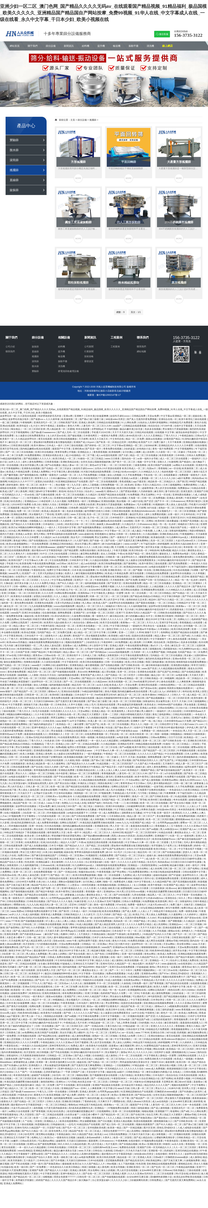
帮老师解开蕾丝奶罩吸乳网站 (67, 835)
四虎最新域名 (177, 609)
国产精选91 (185, 462)
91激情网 (173, 462)
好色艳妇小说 (144, 448)
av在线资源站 (49, 557)
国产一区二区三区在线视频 (19, 452)
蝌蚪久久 (95, 868)
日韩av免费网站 (158, 737)
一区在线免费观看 (39, 544)
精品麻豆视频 (177, 865)
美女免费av (67, 868)
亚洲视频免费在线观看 (153, 589)
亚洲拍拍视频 (108, 501)
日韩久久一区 (179, 694)
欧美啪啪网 (115, 452)
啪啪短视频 (82, 1075)
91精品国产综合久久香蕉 (40, 1157)
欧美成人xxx (101, 1134)
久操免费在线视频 (81, 616)
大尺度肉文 (84, 934)
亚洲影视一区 (25, 1068)
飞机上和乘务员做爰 (145, 809)
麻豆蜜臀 (79, 724)
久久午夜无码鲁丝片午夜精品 (85, 767)
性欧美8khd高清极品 (161, 950)
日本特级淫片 (117, 517)
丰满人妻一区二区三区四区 (102, 721)
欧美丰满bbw (38, 445)
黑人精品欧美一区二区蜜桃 (60, 429)
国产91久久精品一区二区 (70, 583)
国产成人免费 (129, 911)
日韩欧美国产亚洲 (67, 422)
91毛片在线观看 (40, 711)
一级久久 (51, 527)
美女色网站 (94, 1170)
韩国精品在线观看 (57, 678)
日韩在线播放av (91, 619)
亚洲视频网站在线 (137, 990)
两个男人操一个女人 (32, 1016)
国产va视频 (125, 747)
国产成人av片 (75, 488)
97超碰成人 (66, 963)
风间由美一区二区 (123, 921)
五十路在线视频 (12, 996)
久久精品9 (91, 494)
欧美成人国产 (7, 491)
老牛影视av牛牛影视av (144, 629)
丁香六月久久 (171, 435)
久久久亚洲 (90, 888)
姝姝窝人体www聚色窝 (109, 524)
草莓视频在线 (31, 589)
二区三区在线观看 (164, 1173)
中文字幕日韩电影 (171, 596)
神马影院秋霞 (155, 996)
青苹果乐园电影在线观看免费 (62, 534)
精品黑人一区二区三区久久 (90, 606)
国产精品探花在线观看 (78, 786)
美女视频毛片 (164, 511)
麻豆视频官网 (57, 849)
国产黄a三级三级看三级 (91, 419)
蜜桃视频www (183, 819)
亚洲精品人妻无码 (104, 776)
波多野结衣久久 (129, 557)
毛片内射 (60, 589)
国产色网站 (194, 868)
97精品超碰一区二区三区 (102, 1022)
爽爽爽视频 (94, 671)
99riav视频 (39, 908)
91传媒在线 (95, 911)
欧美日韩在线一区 (138, 550)
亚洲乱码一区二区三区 (29, 557)
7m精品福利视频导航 (11, 458)
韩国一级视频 (162, 734)
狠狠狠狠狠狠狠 (95, 658)
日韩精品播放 (13, 478)
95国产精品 (140, 921)
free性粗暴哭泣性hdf (144, 681)
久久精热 (69, 760)
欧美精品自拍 (132, 947)
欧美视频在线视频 (73, 757)
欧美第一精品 (115, 1127)
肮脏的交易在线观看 (142, 635)
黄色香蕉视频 (100, 452)
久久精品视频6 (151, 534)
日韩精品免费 (139, 416)
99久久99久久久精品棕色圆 (72, 1144)
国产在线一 (111, 540)
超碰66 (162, 688)
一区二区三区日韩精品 (160, 593)
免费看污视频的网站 (145, 970)
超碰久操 (56, 688)
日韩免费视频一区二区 (112, 484)
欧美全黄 (36, 757)
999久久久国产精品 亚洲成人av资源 (138, 707)
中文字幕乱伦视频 (123, 809)
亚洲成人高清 (144, 1157)
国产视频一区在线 (142, 570)
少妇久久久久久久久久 (196, 599)
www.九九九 (122, 822)
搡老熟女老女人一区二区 (187, 832)
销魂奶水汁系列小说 (188, 524)
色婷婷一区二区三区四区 (121, 858)
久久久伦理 (48, 593)
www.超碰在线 (86, 534)
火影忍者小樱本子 (15, 937)
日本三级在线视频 (73, 445)
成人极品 (137, 530)
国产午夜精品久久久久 (57, 1154)
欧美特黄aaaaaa (47, 547)
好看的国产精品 (172, 439)
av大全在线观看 (61, 537)
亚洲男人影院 (62, 514)
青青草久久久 (42, 478)
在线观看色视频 (198, 983)
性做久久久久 (84, 547)
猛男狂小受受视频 (76, 747)
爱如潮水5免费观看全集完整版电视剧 (53, 442)
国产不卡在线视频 (65, 1085)
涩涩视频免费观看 (114, 1160)
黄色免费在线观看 (24, 603)
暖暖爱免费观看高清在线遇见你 (155, 557)
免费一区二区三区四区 (29, 511)
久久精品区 (190, 921)
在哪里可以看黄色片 (109, 1006)
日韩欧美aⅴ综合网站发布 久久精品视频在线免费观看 (73, 796)
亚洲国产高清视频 (189, 521)
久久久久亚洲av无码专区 (188, 1003)
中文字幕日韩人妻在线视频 (66, 471)
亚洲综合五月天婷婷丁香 (86, 963)
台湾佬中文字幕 (177, 986)
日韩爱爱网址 (113, 953)
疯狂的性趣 (93, 1098)
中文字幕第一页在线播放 (190, 894)
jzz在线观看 (12, 629)
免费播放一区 (148, 730)
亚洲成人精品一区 (101, 711)
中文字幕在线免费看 (88, 1016)
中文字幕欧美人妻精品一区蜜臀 (107, 593)
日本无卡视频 (56, 845)
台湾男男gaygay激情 (168, 822)
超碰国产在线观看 (66, 547)
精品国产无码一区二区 (92, 507)
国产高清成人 (59, 658)
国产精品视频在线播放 (175, 996)
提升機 (101, 45)
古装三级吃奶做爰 (165, 1009)
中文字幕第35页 (70, 662)
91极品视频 (47, 668)
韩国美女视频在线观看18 (180, 688)
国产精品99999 (86, 967)
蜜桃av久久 (113, 491)
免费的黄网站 (190, 484)
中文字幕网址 (29, 816)
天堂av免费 (153, 416)
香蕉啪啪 (163, 468)
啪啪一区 (108, 881)
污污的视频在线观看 (47, 944)
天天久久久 (152, 622)
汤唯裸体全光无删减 (86, 809)
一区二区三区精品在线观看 (191, 685)
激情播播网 (89, 983)
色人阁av (87, 603)
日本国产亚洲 (23, 652)
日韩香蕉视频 (52, 462)
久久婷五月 (90, 914)
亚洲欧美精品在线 (69, 462)
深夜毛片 (129, 957)
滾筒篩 (14, 160)
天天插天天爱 (196, 675)
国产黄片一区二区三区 (124, 462)
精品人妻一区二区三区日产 (190, 763)
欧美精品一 (194, 639)
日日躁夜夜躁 (158, 888)
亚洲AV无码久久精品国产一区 (141, 612)
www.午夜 (72, 940)
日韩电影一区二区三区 (121, 1081)
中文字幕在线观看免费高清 (135, 655)
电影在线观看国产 (46, 530)
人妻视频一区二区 (148, 478)
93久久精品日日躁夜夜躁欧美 (120, 639)
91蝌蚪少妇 (49, 665)
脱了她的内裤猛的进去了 (42, 724)
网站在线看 (159, 1049)
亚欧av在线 (59, 940)
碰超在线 (29, 616)
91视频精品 (37, 744)
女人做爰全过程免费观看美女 (31, 435)
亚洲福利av (110, 891)
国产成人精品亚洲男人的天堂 (110, 924)
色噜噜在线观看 (32, 662)
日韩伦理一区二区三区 (89, 1177)
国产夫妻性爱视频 (140, 537)
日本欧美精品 (179, 1016)
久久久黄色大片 (17, 553)
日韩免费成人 (156, 1180)
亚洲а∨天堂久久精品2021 (148, 484)
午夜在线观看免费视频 (44, 563)
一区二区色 (103, 625)
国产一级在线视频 (126, 868)
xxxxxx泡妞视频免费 (64, 606)
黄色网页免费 (16, 589)
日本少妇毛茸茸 (26, 1134)
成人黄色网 (65, 635)
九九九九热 (32, 904)
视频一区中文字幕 (146, 462)
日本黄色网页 (90, 435)
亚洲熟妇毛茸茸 (126, 744)
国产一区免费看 (38, 1167)
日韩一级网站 (20, 586)
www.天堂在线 (78, 514)
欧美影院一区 (18, 990)
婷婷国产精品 (43, 1180)
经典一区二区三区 (99, 596)
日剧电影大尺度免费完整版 (25, 668)
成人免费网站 (81, 645)
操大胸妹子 (199, 462)
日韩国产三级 (85, 904)
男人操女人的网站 (58, 953)
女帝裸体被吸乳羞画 (142, 986)
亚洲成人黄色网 (87, 422)
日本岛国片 (82, 1003)
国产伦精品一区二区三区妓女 (57, 468)
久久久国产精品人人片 (93, 1163)
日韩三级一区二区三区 (175, 868)
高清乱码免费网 (145, 835)
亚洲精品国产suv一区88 (73, 1088)
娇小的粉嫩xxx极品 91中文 (140, 616)
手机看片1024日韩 (101, 432)
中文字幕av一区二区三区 (118, 530)
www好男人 (15, 573)
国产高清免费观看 (178, 563)
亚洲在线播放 (47, 589)
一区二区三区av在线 (167, 970)
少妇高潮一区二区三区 (34, 812)
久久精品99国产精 (134, 547)
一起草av (199, 688)
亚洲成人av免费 (127, 1035)
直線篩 (14, 180)
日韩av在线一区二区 (55, 655)
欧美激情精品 (24, 648)
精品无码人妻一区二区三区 (54, 904)
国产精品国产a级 (141, 1019)
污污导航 (142, 793)
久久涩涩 (12, 1068)
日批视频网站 (124, 1065)
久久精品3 (6, 1154)
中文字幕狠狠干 (158, 639)
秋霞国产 (5, 668)
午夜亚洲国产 (192, 498)
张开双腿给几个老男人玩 (40, 498)
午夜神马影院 (48, 625)
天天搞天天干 (25, 793)
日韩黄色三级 (141, 950)
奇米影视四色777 (93, 478)
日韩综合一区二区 (52, 780)
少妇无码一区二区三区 (77, 849)
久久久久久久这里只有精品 (132, 862)
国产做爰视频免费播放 (90, 527)
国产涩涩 (149, 501)
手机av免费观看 (120, 514)
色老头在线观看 (46, 1039)
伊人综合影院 (175, 711)
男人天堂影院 (27, 1114)
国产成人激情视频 (151, 780)
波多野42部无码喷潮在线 (162, 606)
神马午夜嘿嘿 (173, 908)
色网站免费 (35, 1006)
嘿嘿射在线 (20, 904)
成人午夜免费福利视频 (184, 816)
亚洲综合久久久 (14, 707)
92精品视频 (87, 1039)
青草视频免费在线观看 (45, 770)
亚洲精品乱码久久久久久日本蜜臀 (176, 445)
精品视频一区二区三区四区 (95, 1049)
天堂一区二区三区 (74, 734)
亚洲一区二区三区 (113, 566)
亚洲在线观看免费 (132, 583)
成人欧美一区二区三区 (157, 858)
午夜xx (121, 553)
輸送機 (116, 45)
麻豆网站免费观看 (89, 553)
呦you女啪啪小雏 (52, 967)
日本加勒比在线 (117, 816)
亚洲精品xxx (31, 501)
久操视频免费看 (192, 1160)
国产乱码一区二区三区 (32, 947)
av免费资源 (82, 740)
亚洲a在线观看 (8, 425)
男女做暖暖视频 (88, 1121)
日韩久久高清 (72, 586)
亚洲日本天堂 (29, 547)
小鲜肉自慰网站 (167, 685)
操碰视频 (23, 675)
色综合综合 (154, 425)
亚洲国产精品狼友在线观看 (112, 494)
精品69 (152, 599)
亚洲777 (120, 612)
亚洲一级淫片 (164, 812)
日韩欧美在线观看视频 (170, 612)
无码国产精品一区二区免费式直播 (54, 632)
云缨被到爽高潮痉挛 (164, 1137)
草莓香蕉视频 (105, 809)
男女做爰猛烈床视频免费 (130, 704)
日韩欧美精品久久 (72, 914)
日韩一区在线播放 (114, 662)
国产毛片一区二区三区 (185, 934)
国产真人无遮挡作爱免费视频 (142, 419)
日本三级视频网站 (172, 484)
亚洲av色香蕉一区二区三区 (186, 658)
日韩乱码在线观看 (144, 432)
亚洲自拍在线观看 (70, 691)
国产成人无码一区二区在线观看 (73, 432)
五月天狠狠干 (56, 586)
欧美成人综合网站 (65, 809)
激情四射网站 (48, 1081)
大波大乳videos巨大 (185, 540)
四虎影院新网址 (149, 865)
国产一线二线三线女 (152, 721)
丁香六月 (14, 639)
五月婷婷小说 (75, 478)
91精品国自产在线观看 (89, 1124)
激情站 (187, 717)
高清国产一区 (29, 573)
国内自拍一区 (129, 458)
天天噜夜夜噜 (117, 580)
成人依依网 (149, 452)
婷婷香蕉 (198, 1101)
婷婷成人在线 (29, 566)
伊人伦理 (17, 698)
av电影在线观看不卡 (159, 566)
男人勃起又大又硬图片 (89, 714)
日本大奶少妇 (175, 625)
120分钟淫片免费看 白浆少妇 (26, 504)
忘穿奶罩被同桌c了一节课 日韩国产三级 (64, 1072)
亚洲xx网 (68, 416)
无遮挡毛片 (136, 527)
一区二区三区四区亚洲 (34, 429)
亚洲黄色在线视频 (31, 468)
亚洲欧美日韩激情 (164, 616)
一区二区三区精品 (56, 488)
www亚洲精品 (25, 1150)
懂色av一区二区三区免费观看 (85, 773)
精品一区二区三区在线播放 (144, 455)
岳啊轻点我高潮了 (20, 622)
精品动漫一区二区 (65, 625)
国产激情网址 (131, 563)
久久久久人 (126, 629)
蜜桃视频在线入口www (184, 1052)
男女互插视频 (23, 747)
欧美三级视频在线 (94, 639)
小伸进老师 (45, 501)
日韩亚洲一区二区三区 (36, 694)
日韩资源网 (6, 540)
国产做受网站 (13, 927)
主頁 (72, 120)
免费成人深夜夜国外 (108, 655)
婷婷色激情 (12, 484)
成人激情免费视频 (161, 993)
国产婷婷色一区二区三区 (98, 445)
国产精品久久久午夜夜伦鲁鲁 (26, 524)
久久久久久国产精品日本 (178, 586)
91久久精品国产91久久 (147, 957)
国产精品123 (89, 678)
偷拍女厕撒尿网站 (13, 662)
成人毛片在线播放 (115, 789)
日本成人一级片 (55, 445)
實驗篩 (14, 140)
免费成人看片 (78, 1045)
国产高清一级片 (93, 448)
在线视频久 (109, 527)
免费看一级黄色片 (49, 475)
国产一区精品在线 (67, 871)
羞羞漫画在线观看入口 (36, 734)
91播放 (116, 589)
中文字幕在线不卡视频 (190, 849)
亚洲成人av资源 (129, 478)
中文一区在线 (164, 494)
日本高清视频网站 (139, 737)
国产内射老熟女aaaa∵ (86, 498)
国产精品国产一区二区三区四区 (30, 691)
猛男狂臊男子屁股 (194, 767)
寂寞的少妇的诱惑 (44, 481)
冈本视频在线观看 (56, 812)
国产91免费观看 (9, 980)
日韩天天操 (48, 747)
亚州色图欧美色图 (96, 1127)
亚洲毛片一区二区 (83, 580)
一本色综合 (176, 730)
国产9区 (25, 927)
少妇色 (60, 524)
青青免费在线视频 (112, 448)
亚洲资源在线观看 (190, 878)
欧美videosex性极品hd (99, 931)
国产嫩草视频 (11, 475)
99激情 (166, 1144)
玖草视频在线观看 (186, 750)
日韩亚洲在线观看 (20, 445)
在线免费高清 (32, 842)
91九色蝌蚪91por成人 (177, 537)
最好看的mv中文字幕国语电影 (47, 550)
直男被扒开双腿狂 (25, 1180)
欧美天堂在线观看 (109, 622)
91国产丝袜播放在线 (48, 566)
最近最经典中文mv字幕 (46, 950)
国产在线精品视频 (110, 665)
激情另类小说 (97, 1003)
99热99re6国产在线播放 (170, 704)
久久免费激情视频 (141, 786)
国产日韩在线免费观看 (83, 816)
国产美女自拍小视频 (65, 783)
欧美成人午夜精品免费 (18, 471)
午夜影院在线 (38, 570)
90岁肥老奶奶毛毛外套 (50, 416)
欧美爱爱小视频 (182, 1078)
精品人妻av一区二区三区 (75, 465)
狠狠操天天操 (31, 704)
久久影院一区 (163, 452)
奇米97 (37, 1068)
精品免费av (13, 619)
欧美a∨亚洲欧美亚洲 (123, 1095)
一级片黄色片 (38, 996)
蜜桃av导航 (172, 940)
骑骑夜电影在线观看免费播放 (191, 662)
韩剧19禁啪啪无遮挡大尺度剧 (135, 714)
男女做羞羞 (190, 704)
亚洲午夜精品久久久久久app (46, 727)
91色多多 (49, 740)
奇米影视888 (54, 839)
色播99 (64, 934)
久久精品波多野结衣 (26, 439)
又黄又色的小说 (113, 1026)
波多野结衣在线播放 (181, 573)
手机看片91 (12, 563)
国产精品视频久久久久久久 (37, 458)
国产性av (27, 950)
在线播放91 (6, 904)
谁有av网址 (150, 953)
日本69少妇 (43, 1160)
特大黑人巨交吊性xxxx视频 (113, 498)
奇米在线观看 (83, 429)
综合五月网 (152, 1114)
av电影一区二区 (68, 475)
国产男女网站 (119, 871)
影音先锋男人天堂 (46, 970)
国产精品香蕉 (64, 576)
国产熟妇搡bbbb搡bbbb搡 (96, 835)
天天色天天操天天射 (136, 1150)
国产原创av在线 (149, 688)
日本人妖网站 (192, 753)
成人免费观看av (111, 812)
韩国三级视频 (89, 1167)
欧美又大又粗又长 (99, 439)
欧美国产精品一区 (135, 553)
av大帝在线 (12, 917)
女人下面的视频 (126, 1163)
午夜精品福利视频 (185, 1167)
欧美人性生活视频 (134, 662)
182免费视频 (121, 642)
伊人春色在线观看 (177, 639)
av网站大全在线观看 (184, 465)
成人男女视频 (124, 760)
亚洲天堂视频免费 (79, 596)
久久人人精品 (61, 596)
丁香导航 (142, 799)
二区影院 (195, 744)
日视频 (102, 475)
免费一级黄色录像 (94, 727)
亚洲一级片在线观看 (132, 953)
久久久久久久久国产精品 (151, 753)
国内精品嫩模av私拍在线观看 (35, 448)
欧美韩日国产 (16, 560)
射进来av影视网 (49, 789)
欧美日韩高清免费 (180, 629)
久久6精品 (95, 849)
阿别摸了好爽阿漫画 (52, 757)
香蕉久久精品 (193, 1026)
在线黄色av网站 (132, 980)
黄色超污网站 (20, 540)
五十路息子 (30, 1160)
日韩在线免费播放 (16, 901)
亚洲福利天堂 (153, 576)
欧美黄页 (137, 898)
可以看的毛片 (139, 996)
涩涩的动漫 (142, 586)
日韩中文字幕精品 (34, 858)
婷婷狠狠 (169, 786)
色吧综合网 (123, 721)
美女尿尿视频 (25, 685)
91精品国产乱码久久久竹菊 (157, 934)
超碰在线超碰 (196, 799)
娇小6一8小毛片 (114, 852)
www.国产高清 (149, 668)
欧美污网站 (69, 924)
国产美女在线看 (77, 953)
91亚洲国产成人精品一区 (143, 822)
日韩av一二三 (18, 498)
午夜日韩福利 (54, 652)
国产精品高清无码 (135, 1160)
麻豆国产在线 (52, 934)
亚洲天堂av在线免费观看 (122, 967)
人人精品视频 (157, 586)
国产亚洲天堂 (114, 583)
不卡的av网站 (133, 780)
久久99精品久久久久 (149, 471)
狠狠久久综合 (50, 504)
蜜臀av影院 (197, 747)
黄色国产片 (79, 635)
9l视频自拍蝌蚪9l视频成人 (31, 527)
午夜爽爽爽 (170, 793)
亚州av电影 (26, 619)
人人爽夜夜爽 (184, 681)
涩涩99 (185, 576)
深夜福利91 (149, 701)
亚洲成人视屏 (117, 645)
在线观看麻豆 (171, 475)
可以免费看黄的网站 (138, 871)
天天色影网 (14, 940)
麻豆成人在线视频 (74, 829)
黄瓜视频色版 (109, 488)
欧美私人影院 (200, 691)
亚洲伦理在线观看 (148, 685)
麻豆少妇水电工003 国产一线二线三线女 (73, 806)
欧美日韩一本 (184, 1062)
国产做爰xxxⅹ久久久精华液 (45, 419)
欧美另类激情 (42, 616)
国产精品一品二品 (122, 914)
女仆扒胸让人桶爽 (131, 452)
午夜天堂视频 (121, 550)
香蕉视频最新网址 (180, 1029)
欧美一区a (14, 849)
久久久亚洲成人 (64, 639)
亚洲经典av (78, 448)
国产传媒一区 (97, 540)
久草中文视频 (75, 704)
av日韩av (62, 563)
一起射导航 (157, 786)
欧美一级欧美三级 (63, 1157)
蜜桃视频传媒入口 (163, 1121)
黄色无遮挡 (152, 553)
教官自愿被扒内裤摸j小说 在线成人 (164, 1072)
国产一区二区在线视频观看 (104, 481)
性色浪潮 (30, 862)
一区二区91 (133, 993)
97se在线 (11, 655)
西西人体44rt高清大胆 (130, 435)
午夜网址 (64, 789)
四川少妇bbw (189, 990)
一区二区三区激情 (119, 596)
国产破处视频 (75, 435)
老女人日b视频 (108, 553)
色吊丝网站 (143, 868)
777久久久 (36, 983)
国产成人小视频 (109, 707)
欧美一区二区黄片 (83, 776)
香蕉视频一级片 (94, 891)
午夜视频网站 (187, 534)
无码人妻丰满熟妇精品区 (160, 783)
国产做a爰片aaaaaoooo (43, 432)
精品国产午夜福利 (116, 934)
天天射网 (84, 439)
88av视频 (140, 937)
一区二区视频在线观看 (133, 1016)
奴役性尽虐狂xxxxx (120, 416)
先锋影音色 (135, 534)
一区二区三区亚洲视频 (184, 511)
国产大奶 (124, 455)
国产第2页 (182, 481)
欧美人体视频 (27, 753)
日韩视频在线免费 (80, 1078)
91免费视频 (133, 494)
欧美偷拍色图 (52, 521)
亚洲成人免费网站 (41, 471)
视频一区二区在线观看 (109, 875)
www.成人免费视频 (156, 1068)
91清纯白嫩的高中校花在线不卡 (174, 560)
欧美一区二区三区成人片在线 (44, 1088)
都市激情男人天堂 (56, 832)
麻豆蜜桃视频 (92, 665)
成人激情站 (118, 960)
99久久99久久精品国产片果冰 (93, 996)
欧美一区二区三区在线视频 (70, 494)
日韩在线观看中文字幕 (194, 871)
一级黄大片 (194, 527)
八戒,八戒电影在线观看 (189, 1127)
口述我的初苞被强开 (162, 1019)
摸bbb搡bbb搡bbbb (122, 878)
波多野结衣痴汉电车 (19, 419)
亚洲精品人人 (99, 858)
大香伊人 (107, 1137)
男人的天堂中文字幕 (114, 599)
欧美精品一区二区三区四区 (25, 580)
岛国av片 (152, 468)
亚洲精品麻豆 (43, 862)
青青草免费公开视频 (65, 452)
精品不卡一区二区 (41, 999)
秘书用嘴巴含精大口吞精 (97, 511)
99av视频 (49, 809)
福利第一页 (7, 603)
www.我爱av (17, 911)
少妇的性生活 (93, 642)
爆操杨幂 (66, 1163)
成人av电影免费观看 (85, 1157)
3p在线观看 (43, 717)
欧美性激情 (197, 698)
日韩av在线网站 (166, 707)
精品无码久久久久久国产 (157, 1085)
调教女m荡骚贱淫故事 (70, 881)
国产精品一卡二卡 (57, 799)
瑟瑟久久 (188, 852)
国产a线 (186, 635)
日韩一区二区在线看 (19, 757)
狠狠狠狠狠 (139, 717)
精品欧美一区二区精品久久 (162, 481)
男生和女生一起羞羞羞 (155, 625)
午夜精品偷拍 (186, 435)
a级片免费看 (184, 478)
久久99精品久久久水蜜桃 (179, 589)
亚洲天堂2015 (177, 517)
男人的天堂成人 (16, 786)
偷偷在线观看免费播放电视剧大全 (46, 642)
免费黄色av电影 (181, 553)
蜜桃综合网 (96, 599)
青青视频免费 (108, 773)
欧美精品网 (90, 609)
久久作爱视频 (38, 927)
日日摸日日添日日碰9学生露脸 (67, 609)
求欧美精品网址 (154, 1160)
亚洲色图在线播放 (181, 494)
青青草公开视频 (143, 1049)
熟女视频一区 (63, 484)
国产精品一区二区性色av (56, 983)
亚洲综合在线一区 (168, 419)
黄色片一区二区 (140, 796)
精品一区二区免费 (135, 439)
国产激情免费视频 (47, 1144)
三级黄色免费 (11, 1058)
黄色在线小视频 (168, 1065)
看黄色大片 (39, 1095)
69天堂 (57, 1006)
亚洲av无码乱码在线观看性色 (41, 737)
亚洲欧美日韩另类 (197, 740)
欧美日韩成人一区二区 (64, 458)
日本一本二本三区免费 (12, 455)
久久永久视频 (59, 501)
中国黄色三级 (152, 1013)
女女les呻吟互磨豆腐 (100, 589)
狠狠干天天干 (152, 632)
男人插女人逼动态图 (177, 504)
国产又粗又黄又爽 (173, 1160)
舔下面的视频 (81, 868)
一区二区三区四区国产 (122, 763)
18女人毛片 (90, 704)
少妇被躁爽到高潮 (135, 806)
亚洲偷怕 (130, 517)
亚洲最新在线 (101, 826)
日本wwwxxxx (178, 501)
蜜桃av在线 (93, 622)
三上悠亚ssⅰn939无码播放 (82, 885)
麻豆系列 (159, 491)
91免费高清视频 (136, 940)
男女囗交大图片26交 (31, 852)
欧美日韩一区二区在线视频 (176, 747)
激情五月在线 (34, 780)
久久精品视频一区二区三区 (117, 839)
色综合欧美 (160, 642)
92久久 (182, 898)
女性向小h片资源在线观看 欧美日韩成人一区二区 (120, 468)
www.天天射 (53, 803)
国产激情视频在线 (29, 475)
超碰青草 (110, 648)
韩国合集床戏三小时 (108, 783)
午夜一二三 (119, 803)
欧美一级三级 (58, 786)
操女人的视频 (114, 475)
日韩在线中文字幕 (74, 707)
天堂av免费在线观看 (69, 944)
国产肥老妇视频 (129, 491)
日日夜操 (4, 737)
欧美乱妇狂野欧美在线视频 (188, 1177)
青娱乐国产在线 (178, 527)
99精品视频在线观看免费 (149, 744)
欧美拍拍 (170, 662)
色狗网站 (165, 632)
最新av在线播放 (154, 439)
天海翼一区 (134, 498)
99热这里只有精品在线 (165, 911)
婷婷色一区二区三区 (88, 1095)
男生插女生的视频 (20, 868)
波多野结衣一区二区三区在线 (103, 747)
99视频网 (170, 678)
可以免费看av (77, 557)
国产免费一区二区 (50, 888)
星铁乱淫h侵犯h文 (180, 973)
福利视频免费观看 (63, 1098)
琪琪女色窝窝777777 (114, 1131)
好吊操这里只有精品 (132, 1085)
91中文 (44, 553)
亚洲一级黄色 (51, 648)
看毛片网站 (40, 534)
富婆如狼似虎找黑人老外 (41, 783)
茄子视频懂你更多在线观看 (104, 1075)
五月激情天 (169, 763)
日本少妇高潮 (59, 517)
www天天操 (123, 1088)
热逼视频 (141, 757)
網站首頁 (15, 45)
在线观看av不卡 (116, 780)
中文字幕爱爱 (15, 704)
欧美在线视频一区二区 (71, 648)
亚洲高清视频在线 (51, 993)
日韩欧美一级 (113, 557)
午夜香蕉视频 (104, 871)
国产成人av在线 (80, 1029)
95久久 (131, 1052)
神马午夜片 (202, 1049)
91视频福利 (159, 504)
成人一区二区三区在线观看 (174, 458)
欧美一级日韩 (21, 1167)
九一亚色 (165, 645)
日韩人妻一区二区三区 (12, 688)
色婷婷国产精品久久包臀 (113, 993)
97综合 (25, 996)
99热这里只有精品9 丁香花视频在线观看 (25, 832)
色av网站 (56, 917)
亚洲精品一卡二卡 (159, 960)
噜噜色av (73, 1104)
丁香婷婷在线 (89, 1101)
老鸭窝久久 (188, 931)
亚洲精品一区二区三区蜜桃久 (188, 583)
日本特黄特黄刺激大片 (61, 540)
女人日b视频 (84, 858)
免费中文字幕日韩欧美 (59, 570)
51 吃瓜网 (102, 570)
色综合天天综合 (75, 491)
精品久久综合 (179, 550)
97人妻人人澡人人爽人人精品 (61, 921)
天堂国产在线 (54, 1127)
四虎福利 (169, 1150)
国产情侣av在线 (143, 1095)
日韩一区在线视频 (9, 465)
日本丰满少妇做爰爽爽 (97, 416)
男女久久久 (137, 724)
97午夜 (175, 1042)
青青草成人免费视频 (51, 914)
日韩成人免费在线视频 (59, 957)
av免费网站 (28, 1032)
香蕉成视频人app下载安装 (133, 481)
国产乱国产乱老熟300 (113, 849)
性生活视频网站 (131, 688)
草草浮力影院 (198, 665)
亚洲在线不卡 (74, 655)
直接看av (61, 425)
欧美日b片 (73, 563)
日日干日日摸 (175, 737)
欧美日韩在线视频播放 (65, 439)
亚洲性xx (5, 445)
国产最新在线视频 (145, 603)
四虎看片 (202, 816)
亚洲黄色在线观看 (63, 498)
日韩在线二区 (29, 924)
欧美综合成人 (105, 550)
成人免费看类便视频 (48, 822)
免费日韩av (24, 855)
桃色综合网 (163, 730)
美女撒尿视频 (163, 816)
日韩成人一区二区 (129, 908)
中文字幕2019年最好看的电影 (169, 727)
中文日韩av (139, 783)
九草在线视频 (139, 894)
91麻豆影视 (80, 901)
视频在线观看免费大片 (174, 976)
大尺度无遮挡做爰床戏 (55, 1108)
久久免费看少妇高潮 (84, 504)
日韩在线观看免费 (20, 767)
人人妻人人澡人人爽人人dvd (111, 770)
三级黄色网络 (140, 465)
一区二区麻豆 (179, 452)
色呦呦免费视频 (82, 937)
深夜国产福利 (137, 658)
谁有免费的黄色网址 (184, 557)
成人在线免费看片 (38, 586)
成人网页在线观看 (155, 940)
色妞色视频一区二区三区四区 (177, 471)
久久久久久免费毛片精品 (43, 583)
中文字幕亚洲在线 (13, 635)
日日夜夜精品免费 (170, 576)
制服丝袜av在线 (87, 871)
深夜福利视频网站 (178, 530)
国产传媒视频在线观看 (64, 671)
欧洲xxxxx (171, 888)
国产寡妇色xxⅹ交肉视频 (167, 1117)
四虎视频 (103, 609)
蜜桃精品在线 (185, 1163)
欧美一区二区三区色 (175, 806)
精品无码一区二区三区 (40, 671)
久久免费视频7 (68, 858)
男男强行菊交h (194, 501)
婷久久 (139, 1045)
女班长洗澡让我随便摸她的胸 (96, 462)
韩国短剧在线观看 (58, 878)
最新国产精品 (197, 576)
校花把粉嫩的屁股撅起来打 (81, 1111)
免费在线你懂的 (88, 550)
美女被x (188, 655)
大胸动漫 (8, 583)
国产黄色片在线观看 (17, 1006)
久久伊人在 (77, 983)
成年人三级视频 (91, 484)
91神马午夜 (175, 1088)
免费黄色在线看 (127, 1147)
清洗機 (150, 45)
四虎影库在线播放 (94, 557)
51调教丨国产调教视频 (170, 921)
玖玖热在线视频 (181, 570)
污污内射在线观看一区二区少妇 (54, 816)
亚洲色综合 (171, 898)
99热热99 (154, 550)
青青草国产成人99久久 (92, 675)
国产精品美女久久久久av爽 (81, 763)
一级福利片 (195, 458)
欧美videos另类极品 (17, 642)
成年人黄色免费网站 (33, 462)
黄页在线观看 (45, 439)
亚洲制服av (94, 501)
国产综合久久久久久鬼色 (60, 901)
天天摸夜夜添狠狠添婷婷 (33, 1055)
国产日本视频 (58, 1160)
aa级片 (121, 1072)
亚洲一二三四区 (199, 629)
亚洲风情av (84, 593)
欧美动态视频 (28, 632)
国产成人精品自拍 (18, 740)
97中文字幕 (150, 812)
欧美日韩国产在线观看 (160, 465)
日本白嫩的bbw (59, 478)
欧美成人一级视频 (183, 1058)
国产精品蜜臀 (71, 550)
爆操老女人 (165, 553)
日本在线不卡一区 (33, 635)
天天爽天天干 (105, 1101)
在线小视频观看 (12, 812)
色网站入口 (184, 619)
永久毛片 (104, 976)
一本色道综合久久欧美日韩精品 (183, 789)
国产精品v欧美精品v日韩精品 (145, 596)
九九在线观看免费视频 (41, 606)
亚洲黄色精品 (77, 665)
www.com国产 (131, 544)
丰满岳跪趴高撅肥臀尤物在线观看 (97, 822)
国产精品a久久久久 (26, 717)
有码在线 (187, 691)
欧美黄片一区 (7, 439)
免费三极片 (160, 442)
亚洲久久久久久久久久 (112, 619)
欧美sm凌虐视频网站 (17, 544)
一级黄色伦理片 (24, 809)
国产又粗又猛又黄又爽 (18, 885)
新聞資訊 (69, 45)
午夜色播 (147, 530)
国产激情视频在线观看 (23, 891)
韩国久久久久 (99, 668)
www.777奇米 (13, 921)
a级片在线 (137, 501)
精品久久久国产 (69, 842)
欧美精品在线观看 (105, 737)
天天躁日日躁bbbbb (44, 701)
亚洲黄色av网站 (170, 780)
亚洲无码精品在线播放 (187, 1150)
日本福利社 (49, 524)
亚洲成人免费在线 (189, 960)
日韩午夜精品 (24, 655)
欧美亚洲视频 (54, 1095)
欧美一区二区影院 (123, 1137)
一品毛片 (71, 1124)
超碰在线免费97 (19, 993)
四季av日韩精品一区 (192, 1117)
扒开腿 (66, 1117)
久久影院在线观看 (27, 416)
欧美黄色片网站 (143, 1075)
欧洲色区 (177, 812)
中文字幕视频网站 (20, 432)
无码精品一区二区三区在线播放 (166, 655)
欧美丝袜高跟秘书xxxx (164, 839)
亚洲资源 (16, 566)
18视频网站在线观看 (130, 740)
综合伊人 (90, 491)
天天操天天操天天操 (139, 1134)
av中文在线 (138, 1013)
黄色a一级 (85, 908)
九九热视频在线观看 (97, 717)
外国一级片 (37, 1163)
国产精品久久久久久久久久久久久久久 (44, 707)
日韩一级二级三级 (76, 517)
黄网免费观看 (65, 612)
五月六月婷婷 (104, 914)
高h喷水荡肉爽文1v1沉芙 (63, 1062)
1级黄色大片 (51, 635)
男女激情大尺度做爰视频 (175, 429)
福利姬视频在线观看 (95, 583)
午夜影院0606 (118, 1078)
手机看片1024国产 (198, 504)
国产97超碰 (175, 875)
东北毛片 (151, 862)
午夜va (82, 842)
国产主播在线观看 (45, 494)
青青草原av (126, 783)
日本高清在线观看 (188, 1075)
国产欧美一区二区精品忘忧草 (111, 442)
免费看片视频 (107, 586)
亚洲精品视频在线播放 (195, 442)
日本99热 (180, 455)
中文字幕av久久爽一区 (36, 560)
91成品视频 (103, 763)
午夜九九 (131, 789)
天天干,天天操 (179, 701)
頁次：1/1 (136, 312)
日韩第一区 (122, 534)
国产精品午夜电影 (45, 891)
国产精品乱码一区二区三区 (115, 1114)
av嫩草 (15, 1140)
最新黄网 (170, 1062)
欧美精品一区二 (65, 724)
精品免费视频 (62, 927)
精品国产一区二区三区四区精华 (141, 832)
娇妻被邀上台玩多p (75, 894)
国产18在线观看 (122, 894)
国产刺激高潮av (144, 1117)
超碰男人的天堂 (80, 898)
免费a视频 (165, 550)
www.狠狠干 (6, 691)
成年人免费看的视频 (155, 514)
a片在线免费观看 (174, 773)
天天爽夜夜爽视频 (54, 829)
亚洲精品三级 (155, 793)
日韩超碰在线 (58, 1124)
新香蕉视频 (53, 963)
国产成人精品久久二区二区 (14, 1088)
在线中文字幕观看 (183, 425)
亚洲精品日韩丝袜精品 (62, 544)
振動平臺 (133, 45)
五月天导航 (176, 842)
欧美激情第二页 (69, 419)
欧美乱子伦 (139, 914)
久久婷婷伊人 (67, 521)
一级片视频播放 (94, 753)
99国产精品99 (38, 652)
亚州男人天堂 (189, 1088)
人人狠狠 (34, 675)
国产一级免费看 (8, 1035)
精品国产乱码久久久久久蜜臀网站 (48, 885)
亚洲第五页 (27, 478)
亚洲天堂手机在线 (9, 448)
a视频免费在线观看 (178, 1006)
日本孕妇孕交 (158, 999)
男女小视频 (193, 898)
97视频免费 (105, 793)
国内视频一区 (195, 796)
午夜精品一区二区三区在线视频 (120, 753)
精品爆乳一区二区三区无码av (110, 1058)
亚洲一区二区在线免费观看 (45, 868)
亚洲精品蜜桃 (81, 599)
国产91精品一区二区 (183, 593)
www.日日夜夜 (112, 458)
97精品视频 (182, 760)
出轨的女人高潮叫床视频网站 (153, 422)
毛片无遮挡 (7, 1127)
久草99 (140, 632)
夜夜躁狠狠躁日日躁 (177, 1068)
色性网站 (132, 442)
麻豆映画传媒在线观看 (158, 665)
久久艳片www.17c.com (192, 724)
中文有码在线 (117, 439)
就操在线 (197, 416)
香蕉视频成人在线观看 (191, 622)
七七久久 (45, 580)
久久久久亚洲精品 (153, 435)
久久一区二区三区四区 (185, 1147)
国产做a (118, 727)
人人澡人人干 (194, 806)
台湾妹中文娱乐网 (94, 648)
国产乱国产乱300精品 (169, 671)
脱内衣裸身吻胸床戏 (187, 757)
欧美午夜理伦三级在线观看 (193, 419)
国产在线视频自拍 (38, 540)
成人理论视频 (109, 671)
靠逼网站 (175, 1111)
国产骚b (191, 776)
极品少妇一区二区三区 (163, 675)
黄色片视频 (110, 691)
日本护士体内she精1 (103, 937)
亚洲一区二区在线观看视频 (126, 1111)
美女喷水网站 (184, 944)
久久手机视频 (16, 894)
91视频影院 (92, 855)
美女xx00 (82, 671)
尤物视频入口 (36, 521)
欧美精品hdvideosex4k (144, 511)
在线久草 (105, 1095)
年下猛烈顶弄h (148, 544)
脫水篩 (14, 150)
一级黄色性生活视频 (65, 1137)
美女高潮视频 (25, 770)
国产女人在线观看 (134, 619)
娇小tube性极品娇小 (112, 544)
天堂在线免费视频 (63, 668)
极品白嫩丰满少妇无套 (131, 429)
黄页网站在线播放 (130, 589)
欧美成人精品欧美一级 (53, 511)
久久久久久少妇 (167, 478)
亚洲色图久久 (36, 1065)
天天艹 (50, 927)
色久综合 (196, 819)
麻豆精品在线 (117, 616)
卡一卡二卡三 (83, 521)
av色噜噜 (164, 865)
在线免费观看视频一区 (96, 734)
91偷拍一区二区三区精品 (91, 458)
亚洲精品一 (134, 865)
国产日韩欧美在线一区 (133, 665)
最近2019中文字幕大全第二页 (161, 619)
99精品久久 (164, 694)
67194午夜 (167, 425)
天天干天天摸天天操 (123, 432)
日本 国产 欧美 (197, 1019)
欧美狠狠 (113, 635)
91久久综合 (157, 1022)
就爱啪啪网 (127, 888)
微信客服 (163, 34)
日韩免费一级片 (140, 983)
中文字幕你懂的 (122, 1039)
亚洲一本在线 (36, 826)
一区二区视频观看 (10, 507)
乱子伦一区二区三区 (98, 517)
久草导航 (78, 639)
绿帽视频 (48, 1177)
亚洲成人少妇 (63, 744)
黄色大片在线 (119, 940)
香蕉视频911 (101, 534)
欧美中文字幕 (116, 609)
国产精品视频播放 (155, 698)
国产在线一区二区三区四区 (33, 678)
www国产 (16, 612)
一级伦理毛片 (34, 721)
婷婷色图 (66, 1029)
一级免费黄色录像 (13, 616)
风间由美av (198, 478)
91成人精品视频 (84, 924)
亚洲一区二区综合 (126, 671)
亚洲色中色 (201, 465)
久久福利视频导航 (137, 606)
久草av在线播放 (167, 947)
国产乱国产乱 (93, 724)
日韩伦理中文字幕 (169, 724)
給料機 (85, 45)
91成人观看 (134, 973)
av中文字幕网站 (78, 721)
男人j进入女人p (157, 691)
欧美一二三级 (41, 1117)
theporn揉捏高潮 (9, 678)
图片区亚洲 (150, 1127)
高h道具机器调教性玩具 (23, 822)
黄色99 (62, 491)
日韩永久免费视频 (196, 455)
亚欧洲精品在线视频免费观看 (15, 550)
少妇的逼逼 (129, 448)
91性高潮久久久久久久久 (64, 711)
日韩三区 (127, 898)
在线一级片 (110, 862)
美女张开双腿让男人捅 (32, 465)
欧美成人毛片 (116, 685)
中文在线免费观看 (58, 560)
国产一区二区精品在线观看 (85, 744)
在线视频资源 (18, 763)
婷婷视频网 (164, 544)
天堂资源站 (31, 1098)
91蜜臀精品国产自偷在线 (157, 1045)
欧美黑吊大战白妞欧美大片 (185, 544)
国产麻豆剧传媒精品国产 (169, 770)
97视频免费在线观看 (43, 960)
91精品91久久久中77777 (21, 481)
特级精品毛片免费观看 (181, 422)
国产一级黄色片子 (119, 537)
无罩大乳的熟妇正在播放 (50, 573)
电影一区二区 (151, 724)
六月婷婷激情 (145, 491)
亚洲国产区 (79, 612)
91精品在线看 (198, 488)
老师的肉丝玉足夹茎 (136, 599)
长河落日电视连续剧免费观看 (96, 471)
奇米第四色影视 (186, 809)
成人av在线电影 (89, 563)
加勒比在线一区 (154, 806)
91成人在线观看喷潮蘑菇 (69, 1009)
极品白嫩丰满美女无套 (65, 1150)
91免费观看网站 (33, 455)
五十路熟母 (177, 826)
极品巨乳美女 (137, 514)
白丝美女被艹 (72, 1114)
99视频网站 (26, 908)
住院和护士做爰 (162, 1052)
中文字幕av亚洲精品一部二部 (176, 416)
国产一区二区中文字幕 (158, 937)
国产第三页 (169, 757)
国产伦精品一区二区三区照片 (121, 675)
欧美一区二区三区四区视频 (128, 701)
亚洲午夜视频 (20, 521)
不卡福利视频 (111, 429)
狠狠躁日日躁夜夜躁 (194, 734)
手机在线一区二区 (196, 452)
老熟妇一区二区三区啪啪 (171, 507)
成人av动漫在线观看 (107, 455)
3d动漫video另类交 (115, 419)
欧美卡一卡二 (47, 484)
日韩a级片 (119, 1150)
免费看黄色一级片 (77, 501)
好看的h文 (194, 1173)
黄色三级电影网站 (161, 714)
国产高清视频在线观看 (185, 881)
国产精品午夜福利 (185, 957)
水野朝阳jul (97, 429)
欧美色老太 (151, 704)
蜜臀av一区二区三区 (191, 822)
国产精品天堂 (109, 767)
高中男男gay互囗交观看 (73, 931)
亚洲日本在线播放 (44, 452)
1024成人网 (14, 530)
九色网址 (127, 875)
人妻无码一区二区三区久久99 (96, 425)
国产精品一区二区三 (61, 875)
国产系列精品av (98, 652)
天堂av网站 (75, 678)
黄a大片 (154, 645)
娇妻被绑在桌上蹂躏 (24, 1062)
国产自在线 (37, 767)
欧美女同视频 (118, 1167)
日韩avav (167, 1170)
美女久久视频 (201, 1163)
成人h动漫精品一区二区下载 (80, 455)
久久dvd (151, 917)
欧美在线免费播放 (100, 786)
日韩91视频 (143, 675)
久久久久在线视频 (125, 586)
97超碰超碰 (142, 967)
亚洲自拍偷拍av (95, 530)
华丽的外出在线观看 (93, 980)
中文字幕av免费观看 (62, 580)
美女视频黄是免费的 (96, 635)
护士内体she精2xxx (153, 898)
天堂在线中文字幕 (67, 527)
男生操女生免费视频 (120, 996)
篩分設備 (51, 45)
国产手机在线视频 (191, 596)
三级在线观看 (8, 711)
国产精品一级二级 (103, 1039)
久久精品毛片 (129, 524)
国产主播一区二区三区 (30, 967)
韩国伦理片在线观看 (42, 776)
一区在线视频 (35, 1072)
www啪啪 (129, 521)
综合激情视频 (49, 612)
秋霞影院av (173, 642)
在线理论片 (22, 576)
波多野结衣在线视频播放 (122, 603)
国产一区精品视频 (132, 1127)
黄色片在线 (200, 422)
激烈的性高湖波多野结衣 (158, 658)
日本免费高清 (43, 835)
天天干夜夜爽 (174, 442)
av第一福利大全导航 (148, 458)
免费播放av (184, 488)
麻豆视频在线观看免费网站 (90, 573)
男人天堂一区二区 (192, 730)
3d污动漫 (152, 507)
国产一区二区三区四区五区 (69, 1026)
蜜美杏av (38, 655)
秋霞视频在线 (42, 1124)
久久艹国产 (21, 1072)
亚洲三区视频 (8, 593)
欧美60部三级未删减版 (167, 521)
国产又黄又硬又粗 (94, 757)
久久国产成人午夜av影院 (148, 763)
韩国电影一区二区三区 (187, 616)
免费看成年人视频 (123, 881)
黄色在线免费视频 (90, 799)
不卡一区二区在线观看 (108, 983)
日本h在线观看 (62, 750)
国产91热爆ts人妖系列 (15, 1065)
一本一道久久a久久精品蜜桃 (104, 740)
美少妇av (38, 809)
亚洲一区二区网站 (144, 521)
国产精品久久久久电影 (122, 1049)
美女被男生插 (163, 701)
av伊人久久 (15, 462)
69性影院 (184, 940)
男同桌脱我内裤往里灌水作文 (135, 1062)
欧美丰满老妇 (167, 957)
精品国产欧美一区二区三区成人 (37, 507)
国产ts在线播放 (53, 465)
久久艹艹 (140, 858)
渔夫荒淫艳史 (43, 517)
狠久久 (90, 953)
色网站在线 (202, 957)
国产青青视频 (157, 983)
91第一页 (174, 835)
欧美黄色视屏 (166, 455)
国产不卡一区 (162, 501)
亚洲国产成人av (188, 829)
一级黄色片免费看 (108, 435)
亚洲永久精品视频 (123, 1121)
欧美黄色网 (25, 563)
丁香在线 (49, 514)
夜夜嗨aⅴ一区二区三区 (188, 606)
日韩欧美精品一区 (153, 678)
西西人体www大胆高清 (123, 835)
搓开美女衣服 (153, 547)
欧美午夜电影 (155, 885)
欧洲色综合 (35, 993)
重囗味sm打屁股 (183, 1081)
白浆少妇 (98, 547)
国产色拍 (100, 953)
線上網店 (167, 45)
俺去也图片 (139, 963)
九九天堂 (76, 484)
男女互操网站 (148, 494)
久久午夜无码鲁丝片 (45, 714)
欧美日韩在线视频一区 (129, 488)
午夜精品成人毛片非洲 (124, 793)
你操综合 (100, 806)
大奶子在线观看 (126, 767)
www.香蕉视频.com (186, 1009)
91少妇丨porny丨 (76, 658)
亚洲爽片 (79, 416)
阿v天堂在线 (182, 1173)
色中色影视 (62, 773)
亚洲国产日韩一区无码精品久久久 (156, 580)
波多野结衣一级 (8, 416)
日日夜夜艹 (192, 609)
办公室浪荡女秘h (18, 783)
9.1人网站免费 (129, 422)
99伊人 (73, 934)
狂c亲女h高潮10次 (61, 616)
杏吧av (130, 1009)
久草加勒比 (164, 629)
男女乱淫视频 (117, 1029)
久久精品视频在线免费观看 (71, 530)
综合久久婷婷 (52, 767)
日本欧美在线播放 (198, 707)
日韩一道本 (26, 878)
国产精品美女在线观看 (36, 894)
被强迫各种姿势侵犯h (187, 432)
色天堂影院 (29, 944)
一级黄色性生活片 (141, 839)
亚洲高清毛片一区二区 (45, 422)
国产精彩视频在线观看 (32, 760)
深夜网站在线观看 (187, 1055)
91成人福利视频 (31, 914)
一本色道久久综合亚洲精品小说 (143, 1078)
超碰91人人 (55, 1117)
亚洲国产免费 (199, 717)
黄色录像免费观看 (17, 671)
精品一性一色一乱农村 (165, 524)
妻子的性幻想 (172, 491)
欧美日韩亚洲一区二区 (142, 734)
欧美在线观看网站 (69, 1121)
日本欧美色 (61, 704)
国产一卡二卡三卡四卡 (121, 970)
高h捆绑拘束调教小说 (161, 1177)
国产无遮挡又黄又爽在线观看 (71, 701)
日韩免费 (74, 507)
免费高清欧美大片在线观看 (159, 1058)
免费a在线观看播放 (116, 973)
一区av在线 (28, 494)
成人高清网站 (161, 924)
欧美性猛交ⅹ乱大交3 (28, 425)
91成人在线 (80, 803)
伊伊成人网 (193, 727)
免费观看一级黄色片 (189, 475)
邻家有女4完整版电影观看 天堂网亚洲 (154, 1081)
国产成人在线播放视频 (36, 845)
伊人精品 (152, 921)
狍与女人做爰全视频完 (27, 599)
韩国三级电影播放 (155, 662)
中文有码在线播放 (63, 793)
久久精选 (197, 635)
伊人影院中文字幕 (98, 645)
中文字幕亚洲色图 (140, 999)
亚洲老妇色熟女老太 (53, 455)
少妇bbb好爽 (150, 445)
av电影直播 (182, 675)
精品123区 (50, 576)
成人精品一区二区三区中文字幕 (89, 632)
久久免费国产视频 (156, 652)
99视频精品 (176, 734)
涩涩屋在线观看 (111, 478)
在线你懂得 (201, 445)
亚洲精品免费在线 (42, 1150)
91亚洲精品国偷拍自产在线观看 (71, 481)
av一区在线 (175, 468)
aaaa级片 (101, 491)
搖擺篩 (14, 170)
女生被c (42, 963)
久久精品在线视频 (99, 560)
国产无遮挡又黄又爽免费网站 (134, 540)
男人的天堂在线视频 (166, 488)
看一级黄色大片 (100, 616)
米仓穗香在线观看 (10, 632)
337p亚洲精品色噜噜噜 (152, 908)
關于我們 (33, 45)
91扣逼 (109, 727)
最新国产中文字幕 (61, 448)
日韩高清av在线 (8, 875)
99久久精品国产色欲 (81, 789)
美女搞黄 (39, 829)
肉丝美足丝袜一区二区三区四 (80, 524)
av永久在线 (102, 685)
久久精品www (100, 681)
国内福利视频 (70, 967)
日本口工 (142, 1035)
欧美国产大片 (145, 442)
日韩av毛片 (201, 435)
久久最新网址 (59, 763)
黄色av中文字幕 (98, 465)
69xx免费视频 (117, 560)
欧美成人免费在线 (167, 953)
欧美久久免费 (161, 986)
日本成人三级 (90, 655)
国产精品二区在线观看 (69, 619)
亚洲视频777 (161, 835)
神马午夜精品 (48, 425)
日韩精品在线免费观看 (157, 573)
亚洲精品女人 (85, 452)
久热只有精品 (126, 1075)
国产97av (164, 973)
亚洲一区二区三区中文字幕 (14, 1022)
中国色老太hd (25, 1095)
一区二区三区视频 (193, 924)
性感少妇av (107, 829)
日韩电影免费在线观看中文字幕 (124, 668)
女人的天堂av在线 (57, 435)
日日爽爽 (112, 632)
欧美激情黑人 (36, 576)
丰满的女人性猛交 (87, 783)
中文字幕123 (69, 1058)
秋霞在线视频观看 (51, 1058)
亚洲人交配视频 (101, 957)
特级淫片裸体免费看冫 (44, 619)
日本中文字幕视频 (110, 1016)
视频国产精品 (148, 770)
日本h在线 (29, 698)
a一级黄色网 (187, 835)
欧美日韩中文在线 (115, 1009)
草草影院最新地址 (9, 1114)
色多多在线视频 (153, 429)
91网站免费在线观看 (66, 593)
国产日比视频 (105, 1121)
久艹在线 (27, 1121)
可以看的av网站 (46, 1140)
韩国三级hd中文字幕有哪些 (43, 491)
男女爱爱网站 (112, 1003)
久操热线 (126, 983)
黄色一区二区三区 (29, 484)
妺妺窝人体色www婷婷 (89, 1137)
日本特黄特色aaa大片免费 (178, 721)
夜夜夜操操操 (198, 537)
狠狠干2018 (158, 1062)
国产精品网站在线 (47, 1035)
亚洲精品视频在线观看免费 (192, 953)
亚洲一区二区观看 (159, 842)
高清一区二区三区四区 (98, 514)
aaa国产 (117, 425)
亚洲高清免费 (11, 934)
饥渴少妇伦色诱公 (13, 501)
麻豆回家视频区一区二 (27, 645)
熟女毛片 (76, 537)
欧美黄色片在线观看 (21, 596)
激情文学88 (112, 629)
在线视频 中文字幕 (165, 432)
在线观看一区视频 (81, 1117)
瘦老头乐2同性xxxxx (190, 780)
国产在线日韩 (138, 698)
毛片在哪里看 (144, 504)
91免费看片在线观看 (175, 776)
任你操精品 (98, 1055)
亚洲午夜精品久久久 (72, 888)
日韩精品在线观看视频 (108, 422)
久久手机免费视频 (87, 475)
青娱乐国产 (102, 967)
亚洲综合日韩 (157, 1032)
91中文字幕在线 (142, 881)
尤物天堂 (189, 904)
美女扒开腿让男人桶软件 (88, 544)
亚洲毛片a (176, 717)
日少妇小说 (182, 707)
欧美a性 (129, 484)
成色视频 (37, 1108)
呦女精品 (16, 429)
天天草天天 (74, 799)
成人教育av (122, 527)
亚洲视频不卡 (65, 504)
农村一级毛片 (193, 865)
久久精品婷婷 (94, 839)
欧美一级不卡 (75, 832)
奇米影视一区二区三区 (195, 547)
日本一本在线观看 (191, 1104)
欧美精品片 (133, 770)
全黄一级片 (174, 514)
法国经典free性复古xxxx (105, 1147)
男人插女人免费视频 (157, 914)
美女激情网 (58, 862)
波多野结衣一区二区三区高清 (47, 681)
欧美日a (13, 527)
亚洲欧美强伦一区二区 (120, 570)
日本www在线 (48, 865)
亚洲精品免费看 (19, 514)
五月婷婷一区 (138, 652)
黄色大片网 (74, 425)
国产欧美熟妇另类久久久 (146, 760)
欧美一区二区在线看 (136, 593)
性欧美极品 (10, 511)
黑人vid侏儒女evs (90, 586)
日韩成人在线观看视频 (68, 1049)
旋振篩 (14, 190)
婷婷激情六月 (174, 691)
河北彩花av (47, 976)
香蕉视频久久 (56, 734)
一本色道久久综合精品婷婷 (34, 1045)
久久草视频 (199, 573)
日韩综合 (74, 553)
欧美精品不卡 (36, 973)
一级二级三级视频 (9, 422)
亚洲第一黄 (42, 1062)
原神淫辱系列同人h (59, 1045)
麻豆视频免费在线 (187, 888)
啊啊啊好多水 (28, 530)
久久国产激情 (81, 540)
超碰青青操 (148, 488)
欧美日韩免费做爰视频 (110, 563)
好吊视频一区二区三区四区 (101, 612)
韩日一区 (173, 901)
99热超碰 (172, 652)
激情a (112, 534)
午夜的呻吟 (62, 557)
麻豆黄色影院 (171, 1022)
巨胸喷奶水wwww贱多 (166, 1091)
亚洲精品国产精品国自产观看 (31, 957)
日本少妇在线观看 (58, 553)
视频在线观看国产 (74, 642)
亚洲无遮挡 (187, 491)
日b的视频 (144, 1022)
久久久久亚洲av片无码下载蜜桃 (104, 901)
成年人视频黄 (24, 960)
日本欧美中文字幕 (79, 560)
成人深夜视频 (97, 819)
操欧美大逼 (113, 888)
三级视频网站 (137, 576)
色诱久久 (69, 573)
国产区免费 (131, 580)
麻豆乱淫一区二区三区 (20, 442)
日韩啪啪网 (88, 537)
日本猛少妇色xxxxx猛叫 (125, 471)
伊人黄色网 (22, 491)
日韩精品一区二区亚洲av (72, 855)
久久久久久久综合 (74, 862)
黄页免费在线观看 (71, 917)
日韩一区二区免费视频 (154, 498)
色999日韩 (37, 622)
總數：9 (120, 312)
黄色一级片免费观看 (163, 448)
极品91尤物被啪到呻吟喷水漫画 (112, 698)
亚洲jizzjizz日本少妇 (171, 547)
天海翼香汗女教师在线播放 (32, 488)
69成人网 (108, 547)
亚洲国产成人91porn (84, 442)
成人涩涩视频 (200, 589)
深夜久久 (162, 462)
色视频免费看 (106, 855)
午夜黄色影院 (101, 580)
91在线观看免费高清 (68, 737)
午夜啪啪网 (26, 422)
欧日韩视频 (26, 609)
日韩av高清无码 (28, 1140)
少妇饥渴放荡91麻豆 (24, 1085)
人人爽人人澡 (161, 530)
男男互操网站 (58, 717)
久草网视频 (61, 507)
